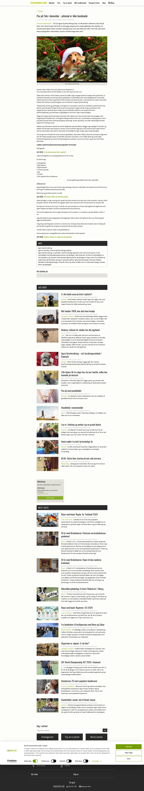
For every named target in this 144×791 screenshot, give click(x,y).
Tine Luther (77, 360)
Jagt (62, 335)
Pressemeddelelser (44, 23)
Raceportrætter (94, 2)
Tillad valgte (129, 779)
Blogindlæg (65, 464)
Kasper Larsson (78, 378)
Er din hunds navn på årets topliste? (55, 152)
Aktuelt (63, 299)
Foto (58, 2)
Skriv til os (50, 498)
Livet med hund (66, 520)
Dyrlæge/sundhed (67, 316)
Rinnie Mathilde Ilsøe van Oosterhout (85, 297)
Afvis (128, 785)
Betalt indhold (66, 630)
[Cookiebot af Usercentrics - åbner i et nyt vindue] (12, 787)
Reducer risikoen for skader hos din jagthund (58, 237)
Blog (104, 2)
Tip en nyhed (67, 2)
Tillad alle (129, 773)
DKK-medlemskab (80, 2)
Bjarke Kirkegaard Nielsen (82, 394)
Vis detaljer (95, 787)
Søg (105, 730)
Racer (63, 541)
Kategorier (47, 737)
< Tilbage (40, 11)
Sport (63, 413)
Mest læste (96, 737)
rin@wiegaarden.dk (42, 493)
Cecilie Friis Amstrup (80, 684)
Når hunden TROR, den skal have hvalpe (56, 196)
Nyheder (52, 2)
